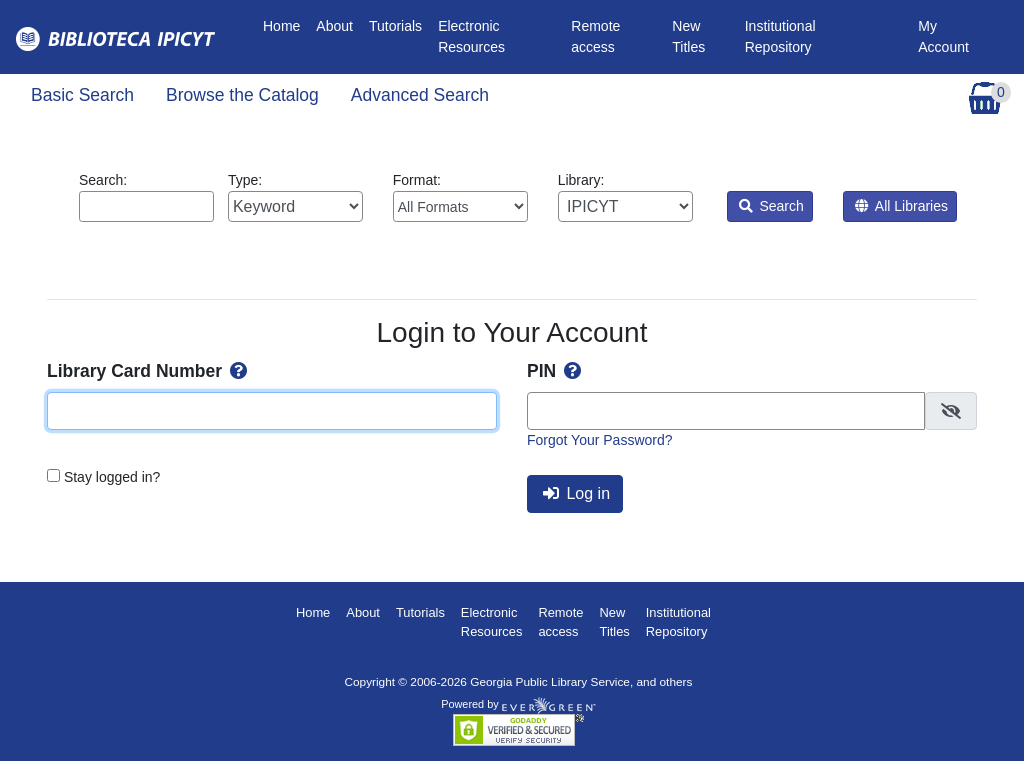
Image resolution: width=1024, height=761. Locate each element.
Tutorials (395, 26)
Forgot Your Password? (600, 440)
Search (771, 206)
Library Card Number (149, 371)
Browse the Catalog (242, 95)
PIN (556, 371)
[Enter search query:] (146, 206)
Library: (625, 197)
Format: (460, 197)
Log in (576, 493)
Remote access (595, 36)
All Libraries (901, 206)
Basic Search (82, 95)
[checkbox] (951, 411)
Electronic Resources (471, 36)
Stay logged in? (112, 477)
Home (285, 24)
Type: (295, 197)
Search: (146, 197)
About (334, 26)
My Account (943, 36)
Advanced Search (420, 95)
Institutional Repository (780, 36)
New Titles (688, 36)
